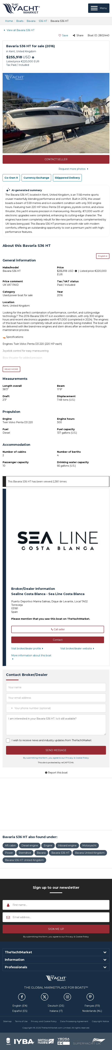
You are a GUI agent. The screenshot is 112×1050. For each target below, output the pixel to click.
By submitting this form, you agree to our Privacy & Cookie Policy (56, 757)
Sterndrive (25, 852)
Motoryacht (89, 845)
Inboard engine (67, 845)
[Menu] (98, 8)
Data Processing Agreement (74, 1021)
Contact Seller (56, 159)
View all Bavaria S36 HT (18, 30)
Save (63, 35)
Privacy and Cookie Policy (44, 1021)
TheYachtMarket (21, 8)
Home (9, 21)
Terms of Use (21, 1021)
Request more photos (74, 168)
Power (9, 852)
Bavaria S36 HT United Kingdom (24, 860)
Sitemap (7, 1021)
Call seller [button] (57, 629)
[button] (57, 640)
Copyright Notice (100, 1021)
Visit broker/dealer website (77, 648)
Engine (48, 845)
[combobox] (9, 708)
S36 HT (43, 21)
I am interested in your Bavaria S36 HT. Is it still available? (56, 724)
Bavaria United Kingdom (90, 852)
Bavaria (31, 21)
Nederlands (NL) (92, 1011)
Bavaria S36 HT (60, 852)
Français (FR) (92, 1005)
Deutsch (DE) (56, 1005)
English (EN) (19, 1005)
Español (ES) (19, 1011)
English (102, 256)
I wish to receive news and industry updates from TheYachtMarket (51, 740)
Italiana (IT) (56, 1011)
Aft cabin (10, 845)
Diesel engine (29, 845)
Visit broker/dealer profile (27, 648)
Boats (19, 21)
